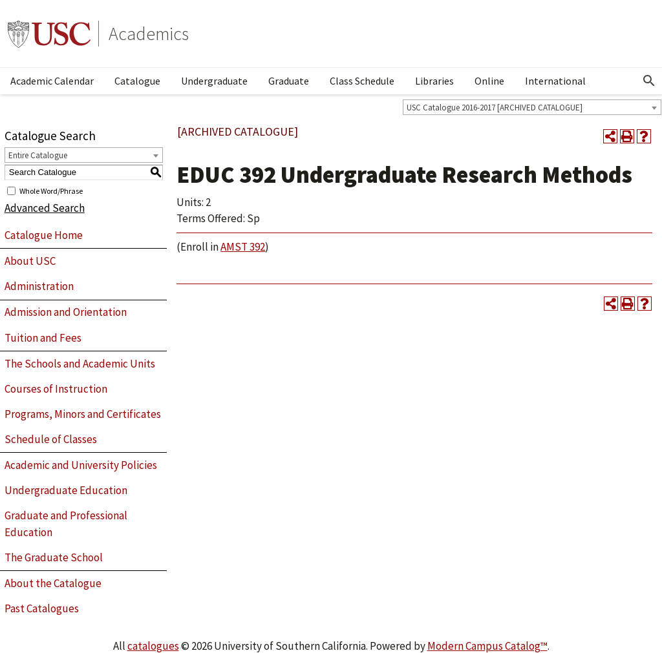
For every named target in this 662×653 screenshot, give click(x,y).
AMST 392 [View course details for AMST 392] (242, 247)
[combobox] (532, 107)
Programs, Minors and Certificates (83, 414)
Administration (39, 286)
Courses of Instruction (56, 389)
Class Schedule (362, 80)
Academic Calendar (52, 80)
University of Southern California (49, 33)
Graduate (288, 80)
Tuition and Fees (43, 338)
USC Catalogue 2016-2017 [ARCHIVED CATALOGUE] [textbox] (494, 107)
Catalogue (137, 80)
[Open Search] (649, 81)
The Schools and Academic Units (80, 364)
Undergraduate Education (66, 490)
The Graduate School (54, 557)
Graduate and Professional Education (66, 523)
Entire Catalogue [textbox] (37, 155)
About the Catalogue (53, 583)
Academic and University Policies (81, 465)
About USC (30, 261)
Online (489, 80)
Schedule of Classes (51, 439)
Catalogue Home (44, 235)
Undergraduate (214, 80)
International (555, 80)
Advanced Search (45, 208)
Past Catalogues (42, 608)
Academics (149, 33)
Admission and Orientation (66, 312)
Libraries (434, 80)
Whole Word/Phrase (51, 190)
